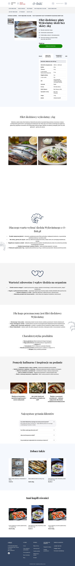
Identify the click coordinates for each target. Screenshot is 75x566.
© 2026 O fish (32, 563)
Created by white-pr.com (40, 563)
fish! (10, 542)
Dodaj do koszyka (50, 46)
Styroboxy (22, 11)
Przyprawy (29, 8)
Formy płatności (26, 552)
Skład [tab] (40, 56)
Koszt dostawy (26, 555)
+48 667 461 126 (57, 546)
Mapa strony (36, 545)
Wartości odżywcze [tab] (48, 56)
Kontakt (35, 557)
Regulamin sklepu (47, 547)
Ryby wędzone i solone (40, 8)
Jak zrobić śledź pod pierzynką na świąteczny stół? (37, 398)
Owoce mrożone (52, 8)
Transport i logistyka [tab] (59, 56)
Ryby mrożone (12, 8)
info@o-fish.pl (57, 548)
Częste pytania (36, 551)
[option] (18, 392)
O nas (24, 545)
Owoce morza (21, 8)
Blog (24, 557)
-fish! (37, 3)
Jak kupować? (36, 548)
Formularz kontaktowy (59, 550)
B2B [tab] (66, 56)
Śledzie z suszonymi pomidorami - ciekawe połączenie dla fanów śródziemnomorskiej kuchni (56, 399)
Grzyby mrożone (13, 11)
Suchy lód (29, 11)
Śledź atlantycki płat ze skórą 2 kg (36, 478)
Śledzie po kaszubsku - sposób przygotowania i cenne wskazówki (18, 398)
